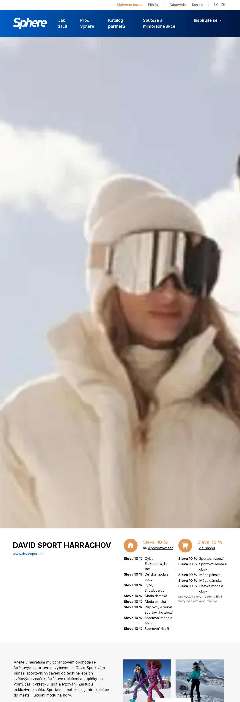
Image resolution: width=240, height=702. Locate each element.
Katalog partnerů (116, 23)
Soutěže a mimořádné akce (159, 23)
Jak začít (62, 23)
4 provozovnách (160, 548)
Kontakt (197, 5)
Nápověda (178, 5)
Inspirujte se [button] (206, 20)
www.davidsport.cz (28, 554)
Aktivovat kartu (129, 5)
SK (216, 5)
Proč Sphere (87, 23)
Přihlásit (154, 5)
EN (223, 5)
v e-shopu (207, 548)
